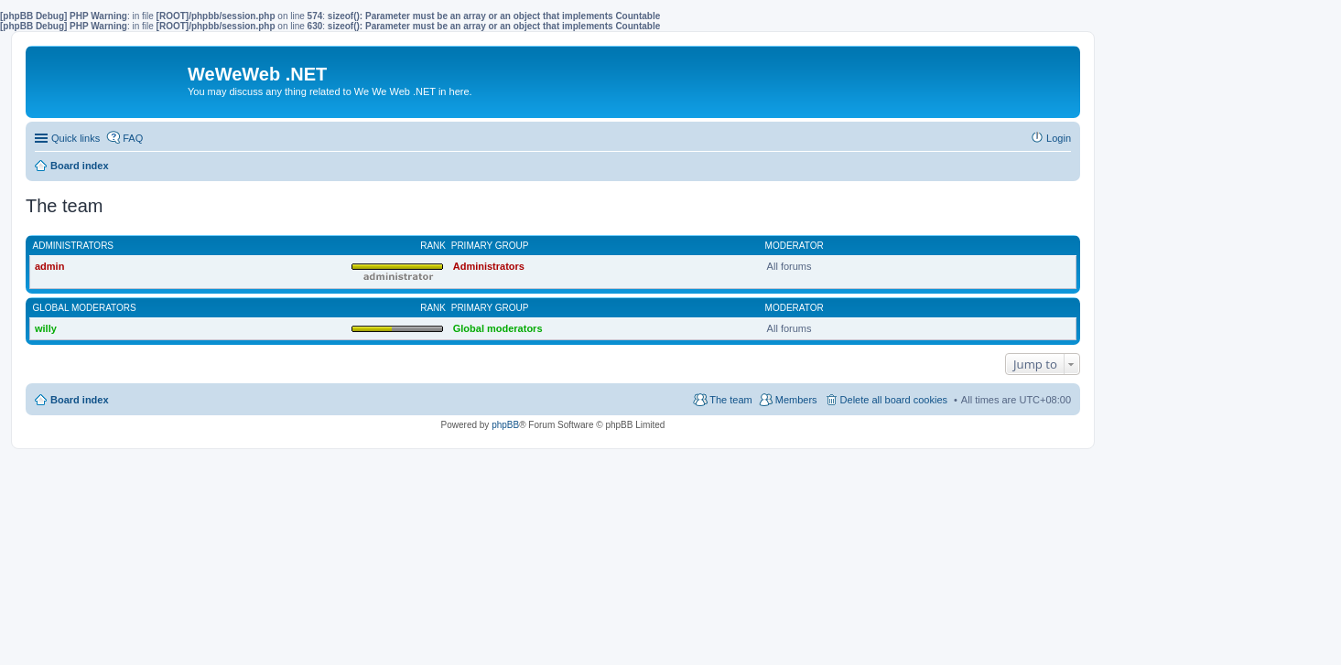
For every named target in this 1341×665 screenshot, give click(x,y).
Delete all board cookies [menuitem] (893, 399)
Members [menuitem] (796, 399)
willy (46, 328)
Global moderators (84, 308)
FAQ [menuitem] (133, 138)
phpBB (505, 425)
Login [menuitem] (1058, 138)
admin (49, 266)
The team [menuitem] (730, 399)
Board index (79, 399)
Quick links (75, 138)
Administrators (73, 246)
